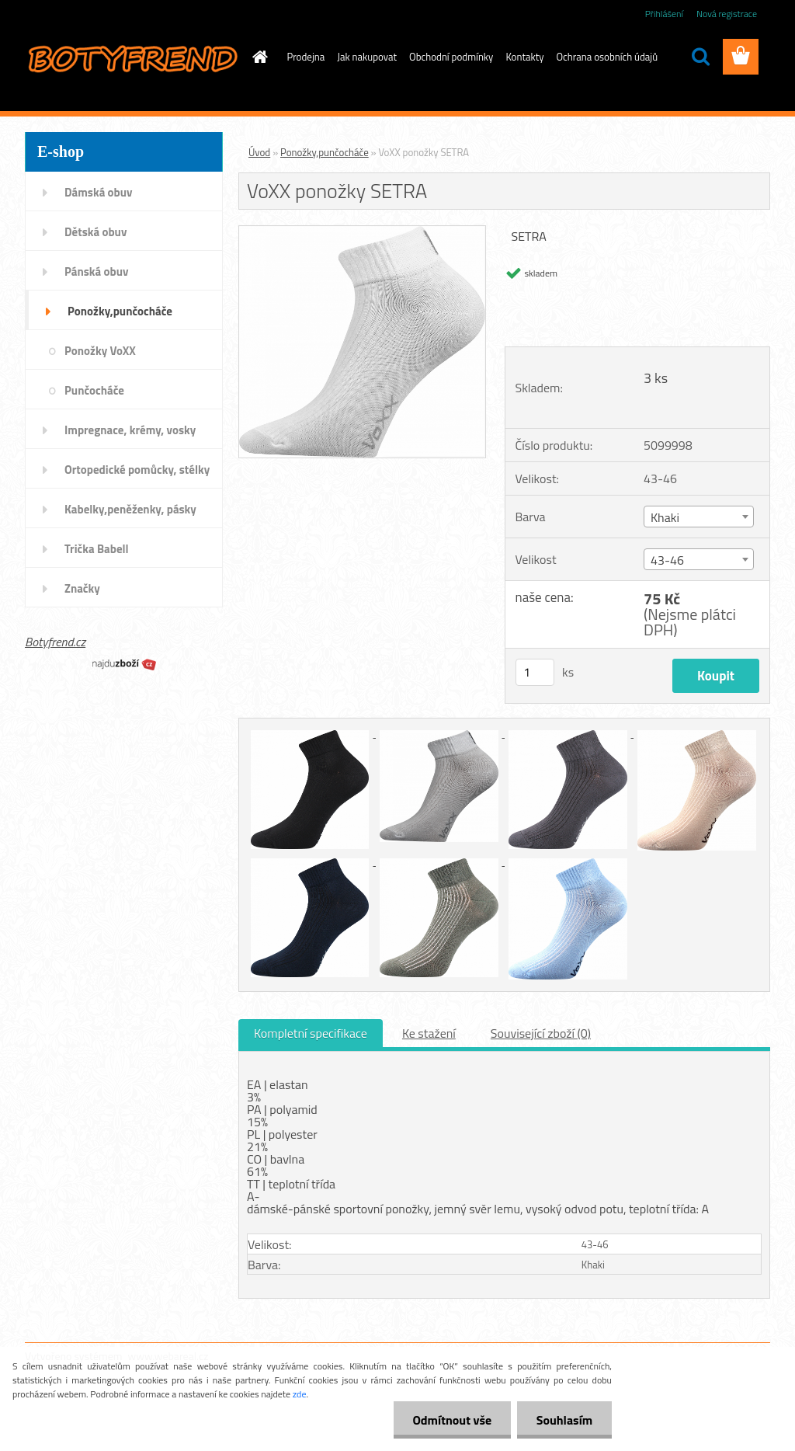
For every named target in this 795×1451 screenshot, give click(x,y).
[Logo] (131, 57)
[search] (700, 57)
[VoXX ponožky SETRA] (362, 232)
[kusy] (535, 672)
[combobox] (699, 516)
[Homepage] (257, 57)
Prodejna (306, 56)
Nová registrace (726, 13)
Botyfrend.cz (55, 641)
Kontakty (524, 56)
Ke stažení (429, 1033)
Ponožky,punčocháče (324, 152)
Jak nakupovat (367, 56)
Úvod (259, 152)
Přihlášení (664, 13)
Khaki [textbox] (665, 517)
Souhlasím (564, 1420)
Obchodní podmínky (451, 56)
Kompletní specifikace (310, 1033)
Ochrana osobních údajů (607, 56)
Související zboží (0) (541, 1033)
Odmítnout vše (451, 1420)
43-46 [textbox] (667, 560)
